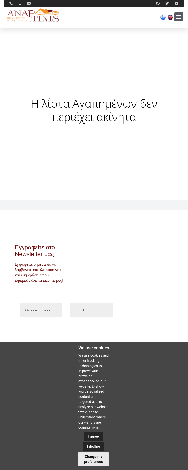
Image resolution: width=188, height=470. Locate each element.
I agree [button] (93, 436)
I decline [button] (93, 446)
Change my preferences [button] (93, 459)
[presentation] (57, 329)
